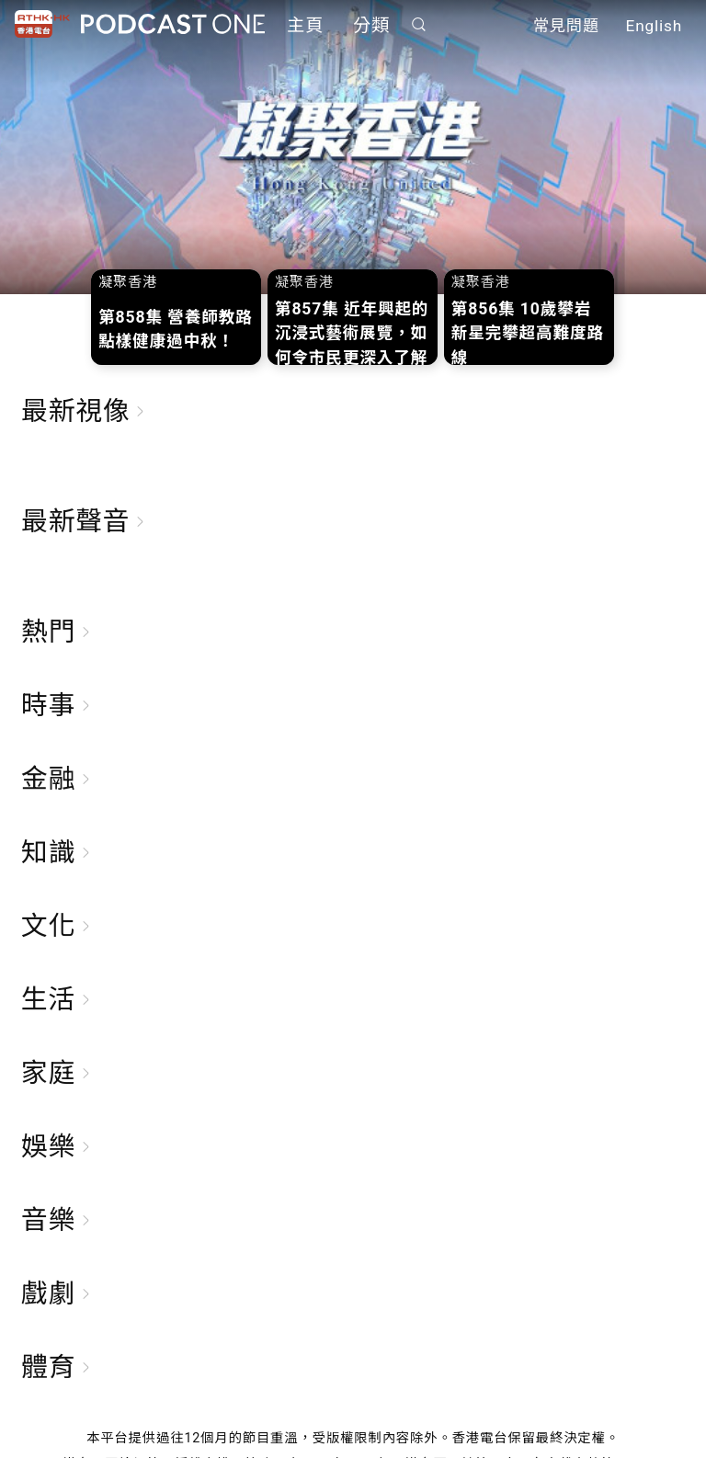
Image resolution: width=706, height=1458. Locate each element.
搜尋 (419, 24)
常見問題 (566, 26)
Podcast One (173, 24)
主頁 (305, 25)
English (654, 26)
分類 (371, 25)
